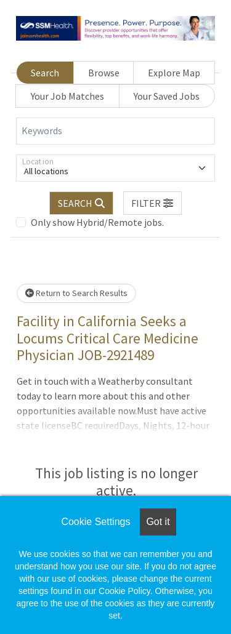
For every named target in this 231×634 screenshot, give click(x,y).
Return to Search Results (76, 293)
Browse (104, 72)
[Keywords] (115, 131)
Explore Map (174, 72)
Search (45, 72)
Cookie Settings (95, 521)
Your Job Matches (67, 96)
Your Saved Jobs (167, 96)
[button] (152, 203)
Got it (157, 521)
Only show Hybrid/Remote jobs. (97, 222)
